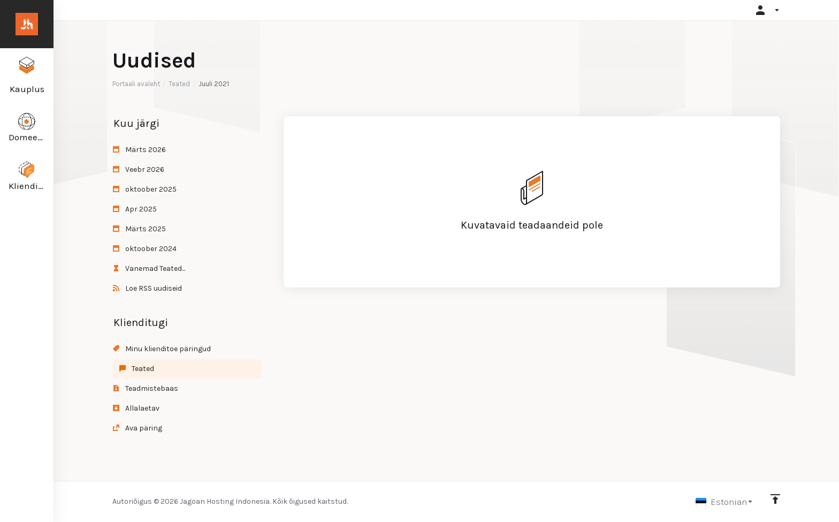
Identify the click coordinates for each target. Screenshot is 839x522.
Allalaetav (136, 408)
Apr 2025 (135, 209)
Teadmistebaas (145, 388)
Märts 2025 (139, 228)
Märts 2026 (139, 149)
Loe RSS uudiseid (147, 288)
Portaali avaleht (136, 84)
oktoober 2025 (145, 189)
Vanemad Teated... (149, 268)
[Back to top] (775, 499)
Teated (179, 84)
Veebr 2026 (138, 169)
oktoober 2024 (145, 248)
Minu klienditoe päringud (162, 348)
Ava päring (137, 428)
